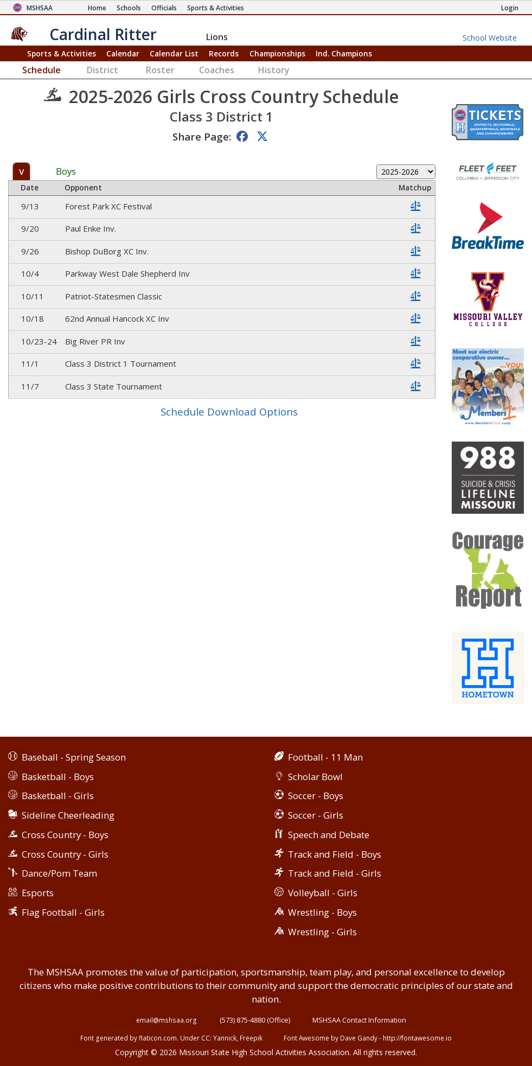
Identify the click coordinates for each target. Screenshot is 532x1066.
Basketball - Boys (58, 776)
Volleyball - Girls (322, 892)
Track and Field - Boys (334, 854)
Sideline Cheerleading (68, 815)
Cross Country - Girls (65, 854)
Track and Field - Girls (334, 873)
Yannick (224, 1037)
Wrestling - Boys (322, 912)
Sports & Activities (61, 53)
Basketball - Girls (58, 795)
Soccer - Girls (315, 815)
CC (205, 1037)
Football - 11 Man (325, 757)
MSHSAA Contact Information (359, 1020)
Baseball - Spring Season (74, 757)
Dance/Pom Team (59, 873)
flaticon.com (158, 1037)
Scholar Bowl (315, 776)
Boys (66, 172)
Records (224, 53)
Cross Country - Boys (65, 834)
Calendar (122, 53)
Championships (277, 53)
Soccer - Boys (315, 795)
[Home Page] (97, 8)
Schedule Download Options (229, 411)
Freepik (251, 1037)
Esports (38, 892)
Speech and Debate (328, 834)
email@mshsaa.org (166, 1020)
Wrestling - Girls (322, 931)
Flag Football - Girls (63, 912)
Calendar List (174, 53)
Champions (344, 53)
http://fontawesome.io (417, 1037)
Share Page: (201, 136)
